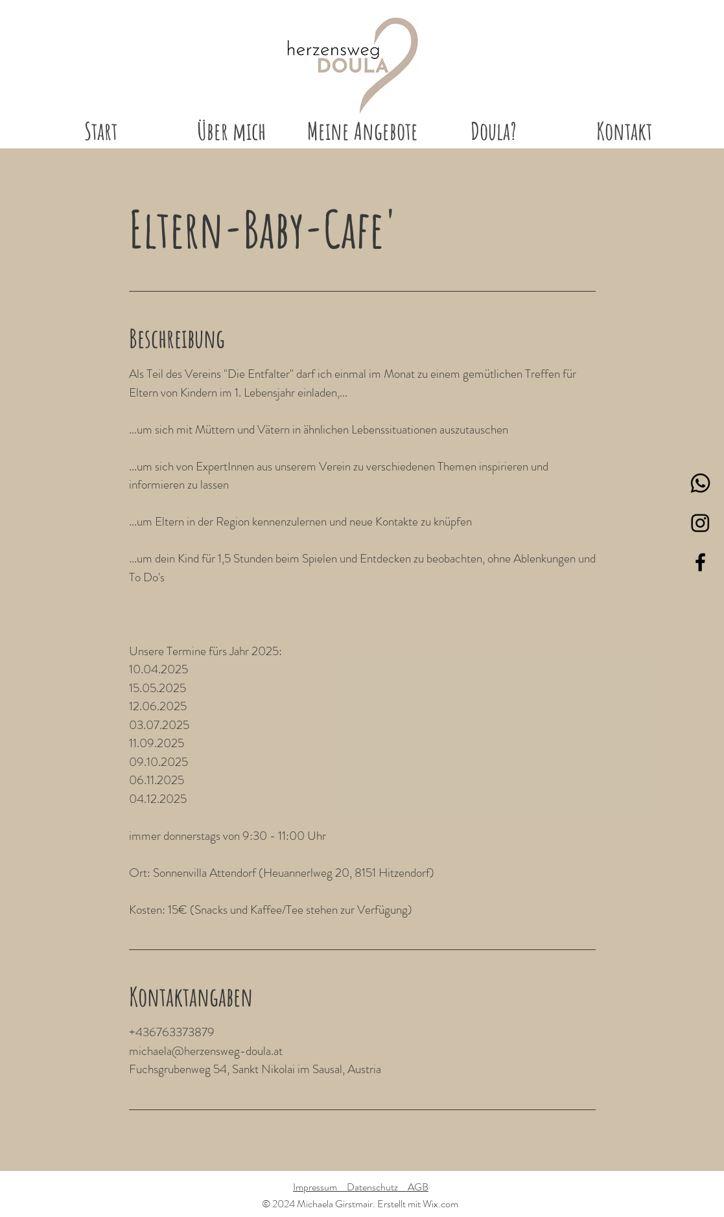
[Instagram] (700, 523)
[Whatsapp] (700, 483)
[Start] (352, 65)
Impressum (320, 1186)
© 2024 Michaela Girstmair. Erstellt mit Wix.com (360, 1203)
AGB (418, 1186)
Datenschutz (377, 1186)
